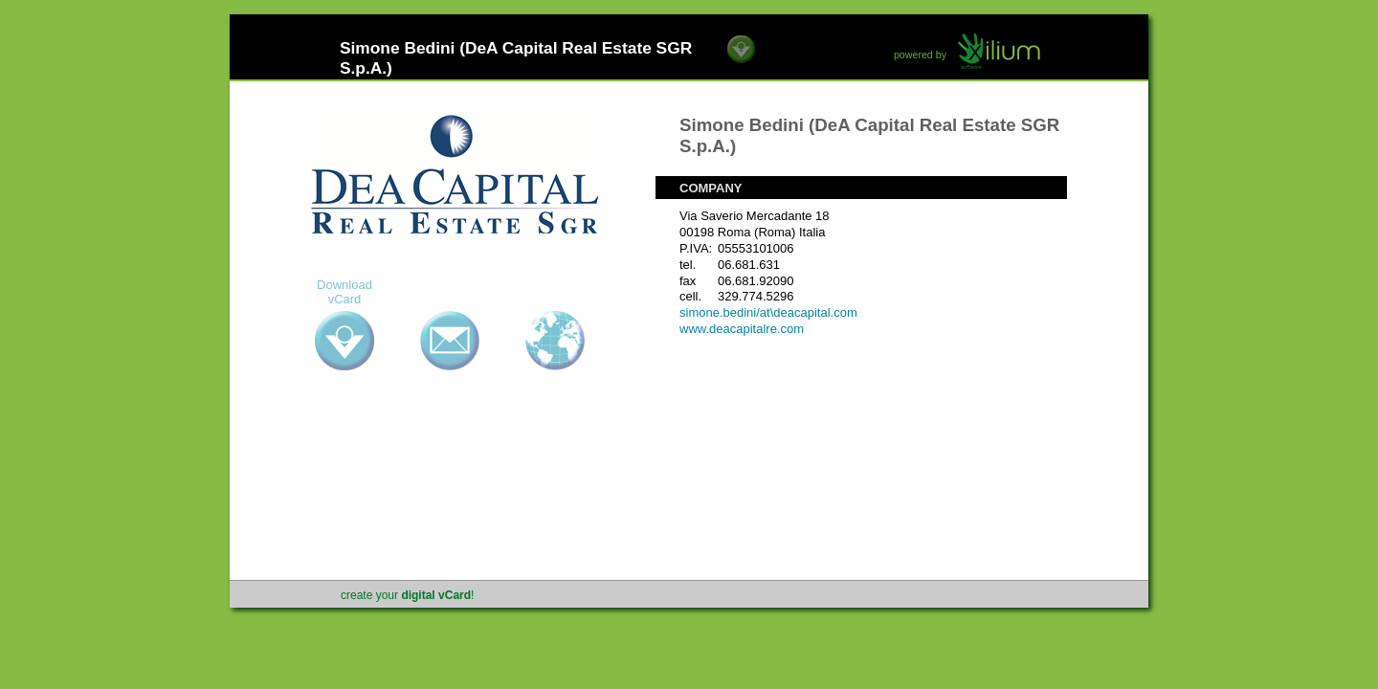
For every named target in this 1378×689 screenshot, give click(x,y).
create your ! (407, 595)
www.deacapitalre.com (741, 329)
